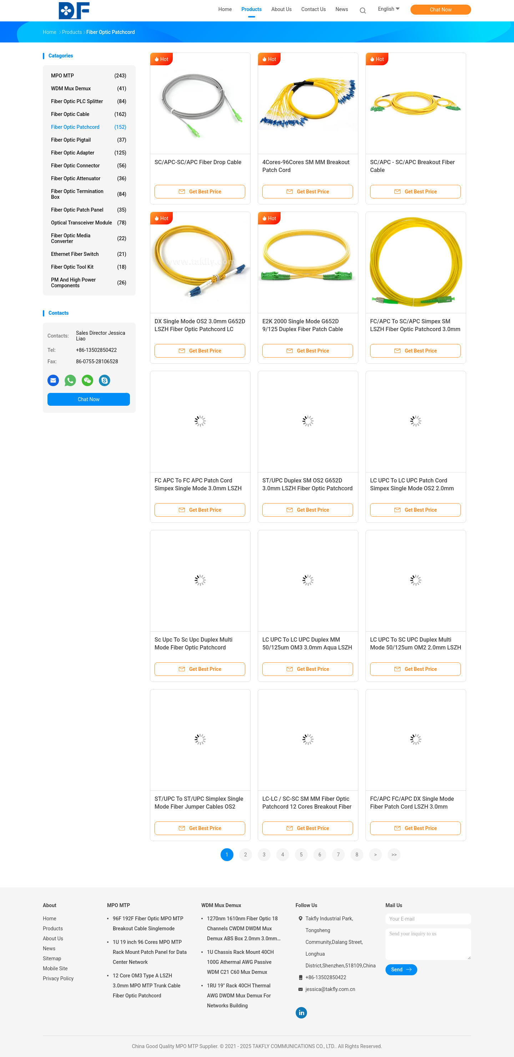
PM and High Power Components (88, 282)
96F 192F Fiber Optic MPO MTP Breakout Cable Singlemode (148, 923)
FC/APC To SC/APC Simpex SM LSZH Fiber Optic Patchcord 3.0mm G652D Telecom (415, 329)
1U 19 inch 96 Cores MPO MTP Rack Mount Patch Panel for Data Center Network (150, 952)
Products (53, 928)
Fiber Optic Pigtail (88, 139)
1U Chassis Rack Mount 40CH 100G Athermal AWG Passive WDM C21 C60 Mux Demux (240, 962)
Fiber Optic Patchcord (88, 127)
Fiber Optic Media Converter (88, 238)
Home (49, 918)
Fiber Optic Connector (88, 165)
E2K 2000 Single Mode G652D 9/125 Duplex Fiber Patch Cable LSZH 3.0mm (302, 329)
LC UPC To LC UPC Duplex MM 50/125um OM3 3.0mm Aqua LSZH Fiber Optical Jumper (307, 647)
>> (394, 855)
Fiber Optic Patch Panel (88, 209)
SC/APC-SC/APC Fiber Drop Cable (198, 162)
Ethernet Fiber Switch (88, 254)
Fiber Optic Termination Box (88, 194)
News (49, 948)
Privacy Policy (58, 978)
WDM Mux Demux (88, 88)
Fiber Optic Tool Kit (88, 266)
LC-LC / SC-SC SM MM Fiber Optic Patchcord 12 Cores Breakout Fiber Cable (307, 806)
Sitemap (52, 958)
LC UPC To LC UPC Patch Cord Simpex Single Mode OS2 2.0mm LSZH (412, 488)
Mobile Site (55, 968)
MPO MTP (88, 75)
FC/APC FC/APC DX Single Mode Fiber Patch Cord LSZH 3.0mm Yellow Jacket (412, 806)
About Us (53, 938)
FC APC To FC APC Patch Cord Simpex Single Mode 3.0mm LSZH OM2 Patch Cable (198, 488)
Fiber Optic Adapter (88, 152)
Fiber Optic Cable (88, 114)
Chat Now (441, 9)
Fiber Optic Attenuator (88, 178)
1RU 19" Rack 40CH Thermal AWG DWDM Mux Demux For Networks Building (239, 995)
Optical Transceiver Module (88, 222)
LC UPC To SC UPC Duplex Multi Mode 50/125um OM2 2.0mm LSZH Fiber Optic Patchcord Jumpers (415, 647)
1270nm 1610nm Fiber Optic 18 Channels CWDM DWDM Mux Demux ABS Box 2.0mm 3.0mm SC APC (242, 930)
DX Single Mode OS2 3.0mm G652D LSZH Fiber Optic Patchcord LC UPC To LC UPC (200, 329)
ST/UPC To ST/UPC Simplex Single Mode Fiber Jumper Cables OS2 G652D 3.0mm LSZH (199, 806)
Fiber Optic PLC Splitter (88, 101)
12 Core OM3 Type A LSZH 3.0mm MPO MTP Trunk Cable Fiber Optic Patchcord (147, 985)
